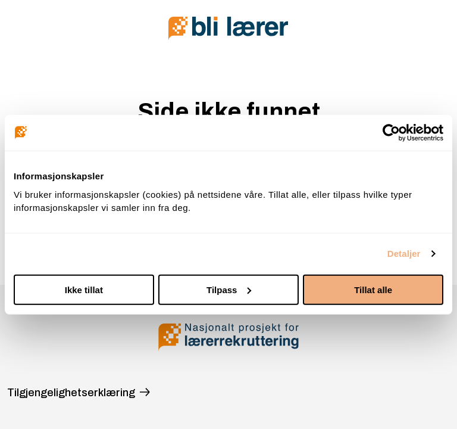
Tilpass (228, 289)
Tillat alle (373, 289)
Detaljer (404, 253)
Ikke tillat (84, 289)
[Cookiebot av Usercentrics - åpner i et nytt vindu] (391, 133)
